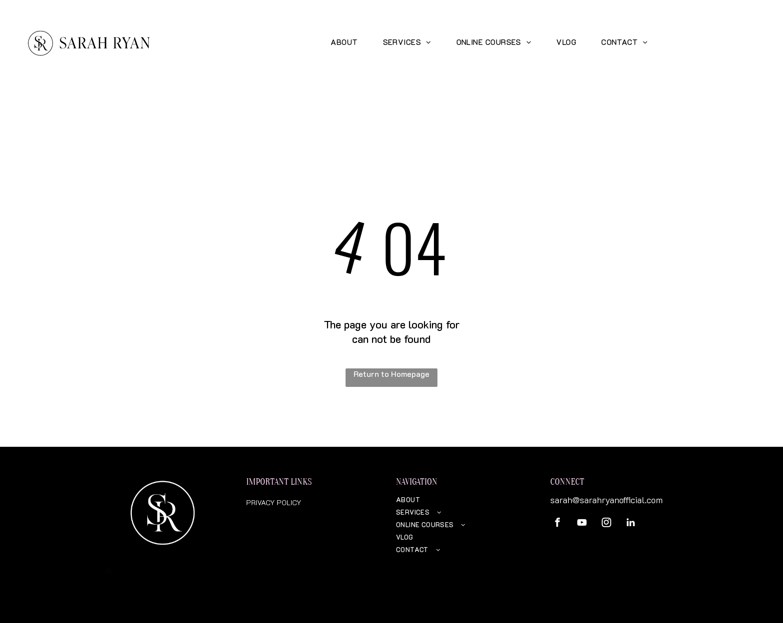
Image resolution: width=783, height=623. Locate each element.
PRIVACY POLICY (273, 502)
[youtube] (582, 524)
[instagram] (606, 524)
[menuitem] (344, 41)
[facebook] (557, 524)
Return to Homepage (391, 373)
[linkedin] (631, 524)
